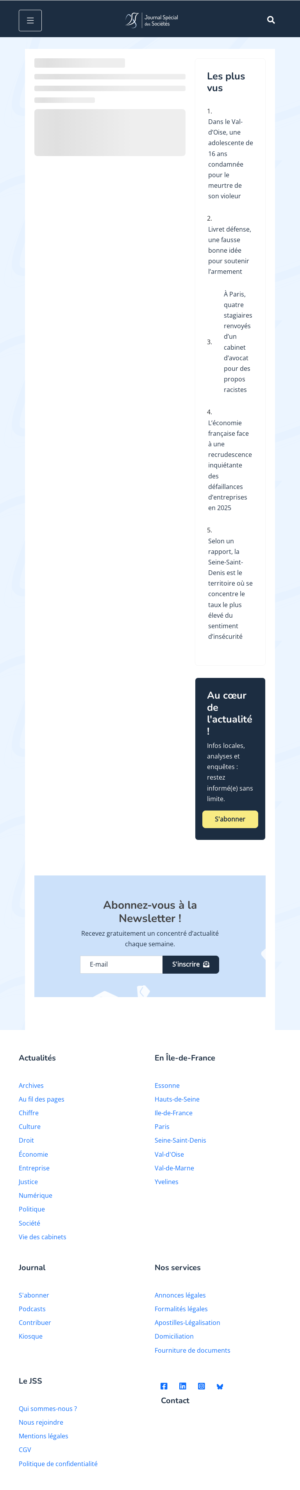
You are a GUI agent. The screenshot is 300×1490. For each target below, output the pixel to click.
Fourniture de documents (192, 1350)
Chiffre (29, 1113)
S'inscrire (190, 964)
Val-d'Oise (169, 1154)
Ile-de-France (174, 1113)
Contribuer (35, 1322)
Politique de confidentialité (58, 1463)
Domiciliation (174, 1336)
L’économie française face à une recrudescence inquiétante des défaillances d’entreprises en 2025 (230, 465)
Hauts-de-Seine (177, 1099)
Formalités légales (181, 1309)
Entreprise (34, 1168)
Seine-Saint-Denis (180, 1140)
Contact (175, 1401)
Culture (30, 1126)
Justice (28, 1181)
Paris (162, 1126)
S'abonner (230, 819)
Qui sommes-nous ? (48, 1408)
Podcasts (32, 1309)
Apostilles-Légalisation (187, 1322)
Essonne (167, 1085)
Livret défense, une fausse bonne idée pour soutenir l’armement (229, 250)
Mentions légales (43, 1436)
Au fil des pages (41, 1099)
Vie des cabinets (42, 1237)
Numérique (35, 1195)
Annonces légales (180, 1295)
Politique (32, 1209)
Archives (31, 1085)
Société (29, 1223)
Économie (33, 1154)
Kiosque (31, 1336)
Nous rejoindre (41, 1422)
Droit (26, 1140)
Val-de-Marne (174, 1168)
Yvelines (167, 1181)
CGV (25, 1449)
